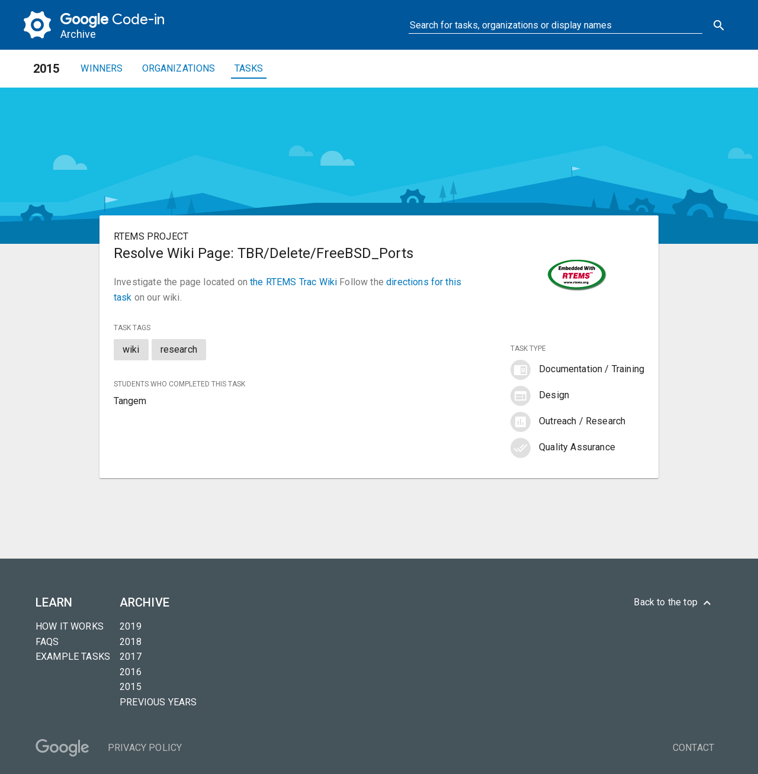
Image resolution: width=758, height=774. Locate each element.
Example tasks (73, 656)
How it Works (70, 626)
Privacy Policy (145, 747)
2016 (131, 672)
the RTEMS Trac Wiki (293, 282)
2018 (131, 641)
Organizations (179, 68)
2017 (131, 656)
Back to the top (674, 603)
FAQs (47, 641)
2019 (131, 626)
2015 (131, 686)
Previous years (158, 702)
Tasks (249, 68)
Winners (102, 68)
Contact (693, 747)
